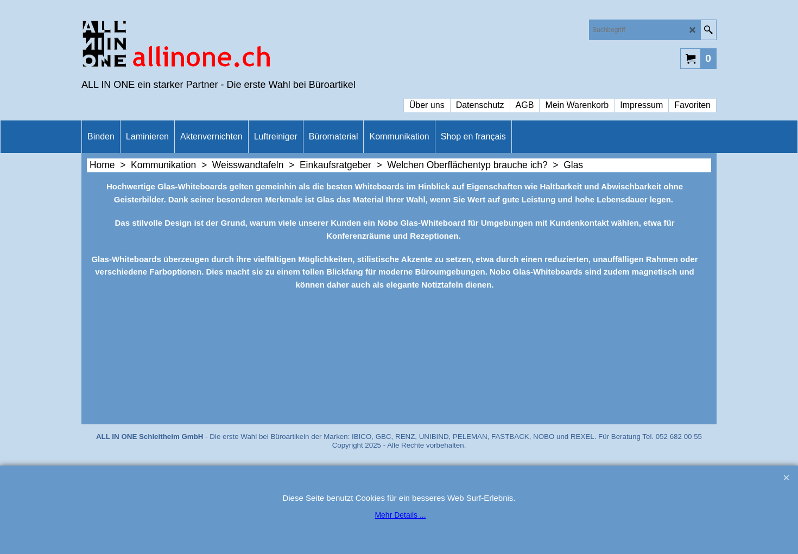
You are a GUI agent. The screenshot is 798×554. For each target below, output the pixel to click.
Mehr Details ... (400, 515)
